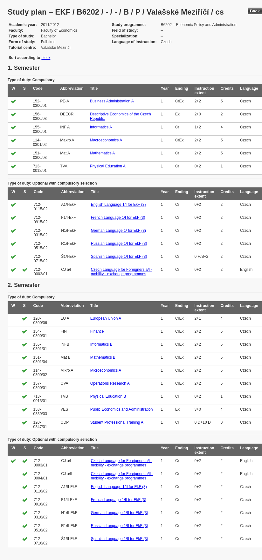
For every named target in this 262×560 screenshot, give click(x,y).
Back (255, 11)
